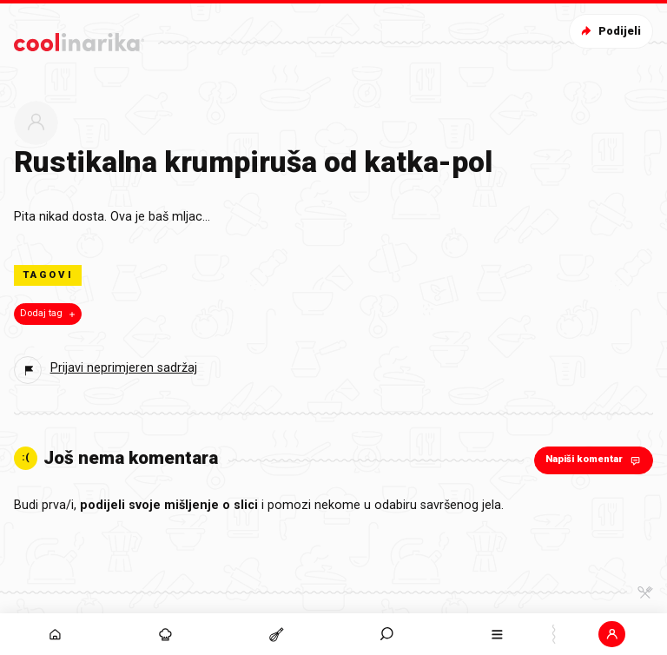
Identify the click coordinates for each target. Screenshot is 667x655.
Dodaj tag (49, 314)
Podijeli (609, 31)
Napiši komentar (594, 460)
